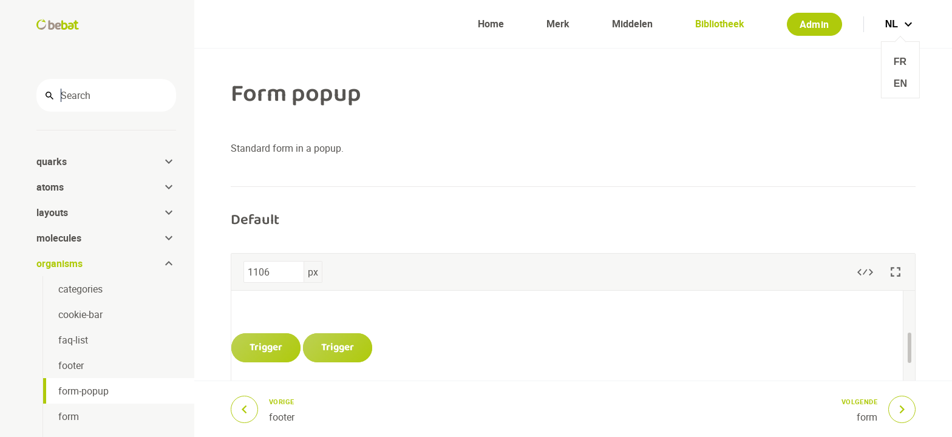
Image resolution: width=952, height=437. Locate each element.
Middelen (632, 23)
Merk (558, 23)
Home (491, 23)
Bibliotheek (719, 23)
